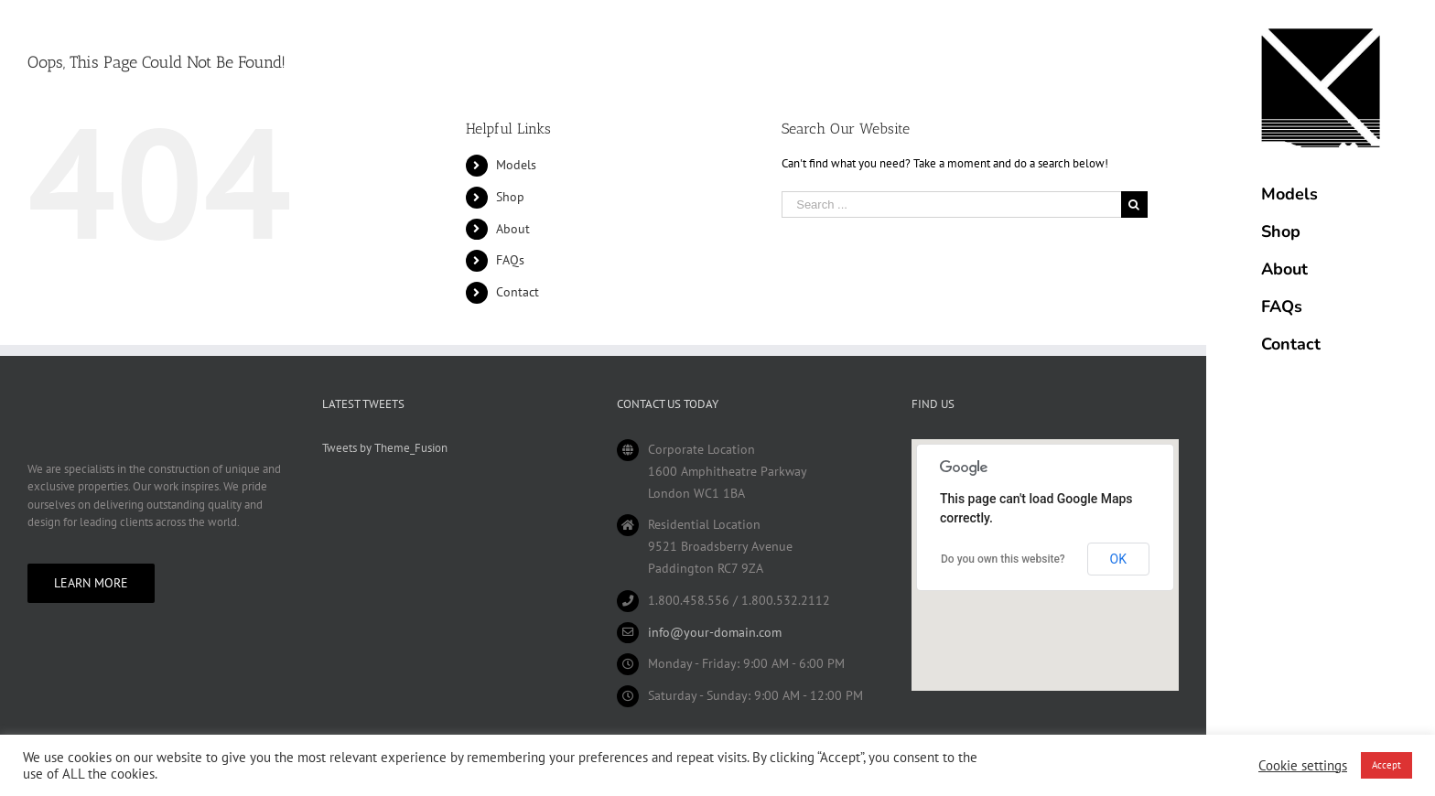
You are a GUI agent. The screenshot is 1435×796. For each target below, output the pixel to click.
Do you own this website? (1003, 559)
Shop (510, 196)
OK (1118, 559)
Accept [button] (1386, 764)
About (513, 229)
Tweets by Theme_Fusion (385, 448)
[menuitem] (1320, 195)
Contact (517, 292)
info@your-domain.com (715, 632)
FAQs (510, 260)
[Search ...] (951, 204)
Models (516, 164)
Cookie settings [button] (1302, 766)
